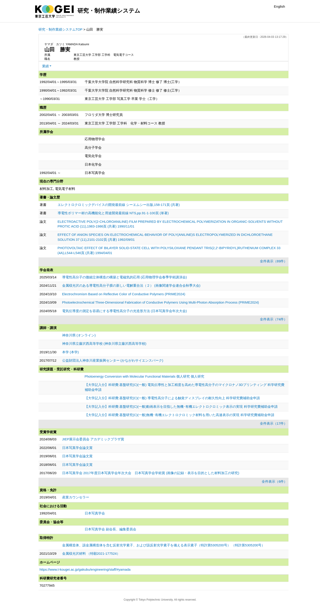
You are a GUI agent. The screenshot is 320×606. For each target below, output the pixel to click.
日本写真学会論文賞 (77, 448)
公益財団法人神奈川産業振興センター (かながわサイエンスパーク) (112, 360)
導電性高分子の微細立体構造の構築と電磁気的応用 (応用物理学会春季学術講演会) (124, 277)
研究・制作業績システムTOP (61, 29)
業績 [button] (45, 66)
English (279, 6)
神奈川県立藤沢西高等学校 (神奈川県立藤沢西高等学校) (104, 343)
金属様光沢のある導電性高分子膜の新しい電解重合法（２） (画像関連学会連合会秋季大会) (131, 285)
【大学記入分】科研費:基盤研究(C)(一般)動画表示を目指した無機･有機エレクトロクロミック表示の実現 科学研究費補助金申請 (181, 406)
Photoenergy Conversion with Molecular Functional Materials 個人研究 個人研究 (144, 376)
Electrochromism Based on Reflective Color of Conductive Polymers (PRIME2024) (123, 294)
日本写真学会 (95, 513)
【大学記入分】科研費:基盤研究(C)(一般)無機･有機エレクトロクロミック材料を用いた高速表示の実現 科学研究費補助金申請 (179, 415)
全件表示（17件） (273, 423)
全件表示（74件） (273, 319)
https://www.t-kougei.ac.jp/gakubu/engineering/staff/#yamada (85, 569)
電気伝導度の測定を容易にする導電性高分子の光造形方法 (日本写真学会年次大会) (124, 311)
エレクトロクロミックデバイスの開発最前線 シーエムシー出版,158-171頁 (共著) (119, 205)
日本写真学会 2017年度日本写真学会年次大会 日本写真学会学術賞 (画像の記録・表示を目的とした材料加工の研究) (150, 473)
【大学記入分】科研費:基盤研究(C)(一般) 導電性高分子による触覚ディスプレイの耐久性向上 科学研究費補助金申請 (172, 398)
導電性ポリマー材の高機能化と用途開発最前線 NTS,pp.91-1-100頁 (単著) (113, 213)
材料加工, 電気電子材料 (57, 189)
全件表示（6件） (274, 481)
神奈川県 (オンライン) (79, 335)
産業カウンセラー (75, 497)
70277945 (47, 585)
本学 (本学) (70, 352)
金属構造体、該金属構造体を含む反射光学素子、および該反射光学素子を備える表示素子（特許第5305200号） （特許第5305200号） (163, 545)
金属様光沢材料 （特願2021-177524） (91, 553)
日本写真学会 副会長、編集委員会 (110, 529)
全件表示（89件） (273, 261)
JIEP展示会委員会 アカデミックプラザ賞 (93, 439)
